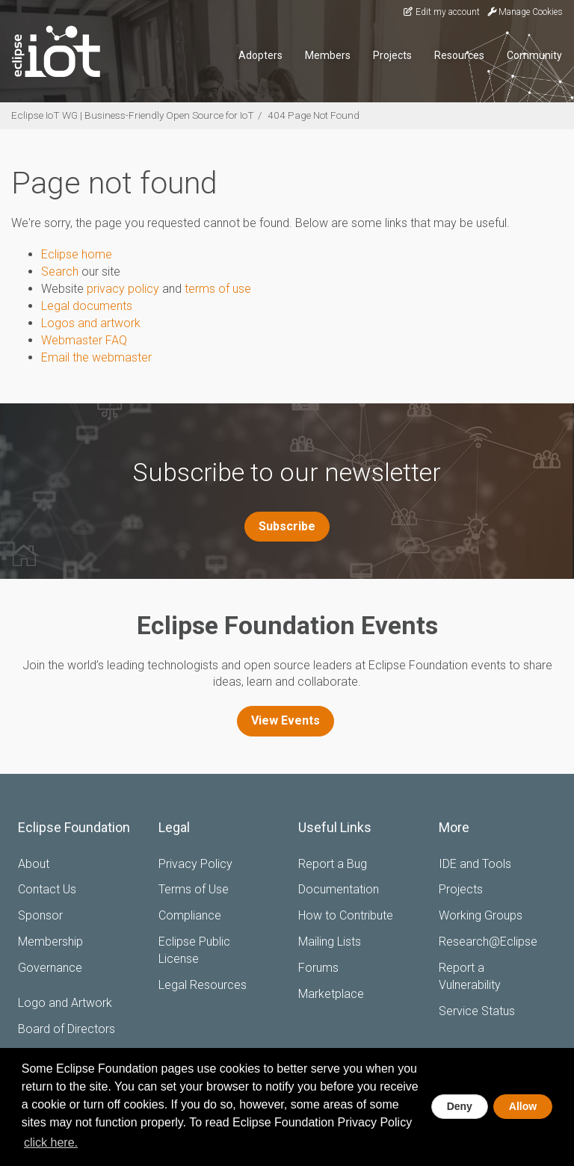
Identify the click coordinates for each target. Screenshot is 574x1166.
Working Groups (480, 915)
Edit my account (441, 12)
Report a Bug (332, 864)
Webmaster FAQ (84, 340)
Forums (318, 968)
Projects (392, 55)
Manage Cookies (525, 12)
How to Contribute (345, 915)
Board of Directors (66, 1029)
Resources (459, 55)
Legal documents (86, 306)
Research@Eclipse (488, 941)
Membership (50, 941)
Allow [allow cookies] (523, 1106)
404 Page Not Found (313, 115)
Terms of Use (193, 889)
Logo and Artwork (65, 1003)
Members (328, 55)
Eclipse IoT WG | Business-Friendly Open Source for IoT (132, 115)
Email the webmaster (96, 357)
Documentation (338, 889)
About (33, 864)
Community (534, 55)
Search (59, 271)
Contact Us (47, 889)
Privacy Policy (195, 864)
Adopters (260, 55)
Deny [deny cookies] (459, 1106)
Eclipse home (76, 254)
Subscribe (287, 526)
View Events (285, 720)
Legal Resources (202, 985)
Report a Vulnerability (470, 976)
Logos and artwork (91, 323)
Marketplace (331, 994)
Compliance (189, 915)
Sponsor (40, 915)
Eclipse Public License (194, 950)
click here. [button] (51, 1142)
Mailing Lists (329, 941)
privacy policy (123, 289)
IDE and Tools (475, 864)
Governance (50, 968)
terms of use (218, 289)
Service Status (477, 1011)
